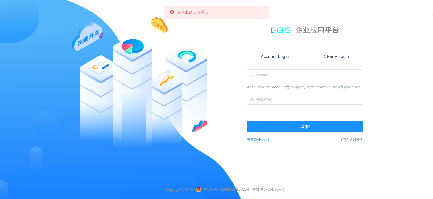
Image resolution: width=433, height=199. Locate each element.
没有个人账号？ (351, 140)
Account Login (275, 56)
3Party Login (336, 56)
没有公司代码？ (258, 140)
